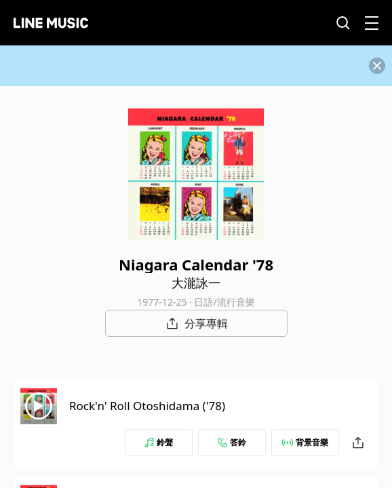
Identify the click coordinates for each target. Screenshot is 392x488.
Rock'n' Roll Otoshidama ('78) (147, 405)
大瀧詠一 (196, 282)
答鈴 (232, 442)
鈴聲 (158, 442)
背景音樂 (305, 442)
